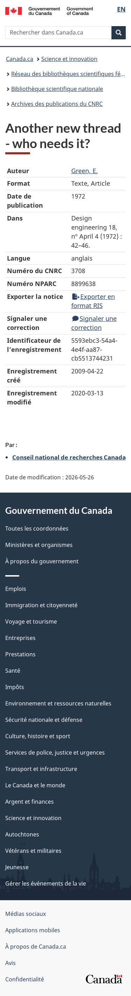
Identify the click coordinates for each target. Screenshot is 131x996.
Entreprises (20, 638)
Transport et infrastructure (41, 769)
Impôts (14, 687)
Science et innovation (69, 59)
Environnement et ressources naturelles (58, 703)
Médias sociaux (25, 914)
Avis (10, 963)
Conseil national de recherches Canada (69, 457)
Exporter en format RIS (93, 301)
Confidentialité (24, 979)
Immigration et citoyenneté (41, 605)
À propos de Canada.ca (35, 946)
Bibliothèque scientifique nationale (57, 89)
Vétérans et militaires (33, 851)
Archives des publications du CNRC (57, 104)
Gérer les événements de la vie (45, 883)
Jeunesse (17, 867)
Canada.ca (19, 59)
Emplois (15, 589)
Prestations (20, 654)
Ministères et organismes (39, 545)
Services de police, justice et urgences (55, 752)
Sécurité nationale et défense (43, 720)
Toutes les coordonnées (36, 528)
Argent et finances (29, 801)
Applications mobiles (32, 930)
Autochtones (22, 834)
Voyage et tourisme (31, 621)
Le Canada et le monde (35, 785)
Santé (12, 670)
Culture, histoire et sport (37, 736)
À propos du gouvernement (42, 561)
